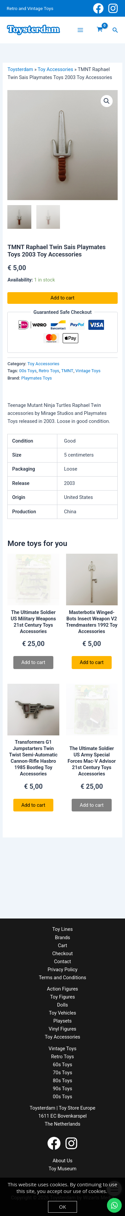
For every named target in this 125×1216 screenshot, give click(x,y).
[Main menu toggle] (80, 30)
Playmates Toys (36, 378)
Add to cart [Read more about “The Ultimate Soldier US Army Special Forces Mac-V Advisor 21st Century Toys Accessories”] (92, 805)
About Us (62, 1161)
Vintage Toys (87, 370)
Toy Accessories (55, 69)
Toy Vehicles (62, 1013)
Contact (62, 962)
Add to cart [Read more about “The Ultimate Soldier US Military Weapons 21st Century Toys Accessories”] (33, 662)
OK (62, 1206)
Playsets (62, 1021)
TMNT (67, 370)
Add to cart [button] (92, 662)
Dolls (62, 1005)
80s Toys (62, 1081)
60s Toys (62, 1065)
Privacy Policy (63, 970)
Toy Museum (63, 1169)
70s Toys (62, 1073)
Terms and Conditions (62, 978)
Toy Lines (62, 929)
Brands (62, 938)
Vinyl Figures (62, 1029)
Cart (62, 946)
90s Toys (62, 1089)
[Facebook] (98, 8)
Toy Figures (62, 997)
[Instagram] (113, 8)
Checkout (62, 954)
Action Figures (62, 989)
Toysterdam (20, 69)
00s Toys (28, 370)
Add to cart (63, 298)
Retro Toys (49, 370)
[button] (115, 30)
